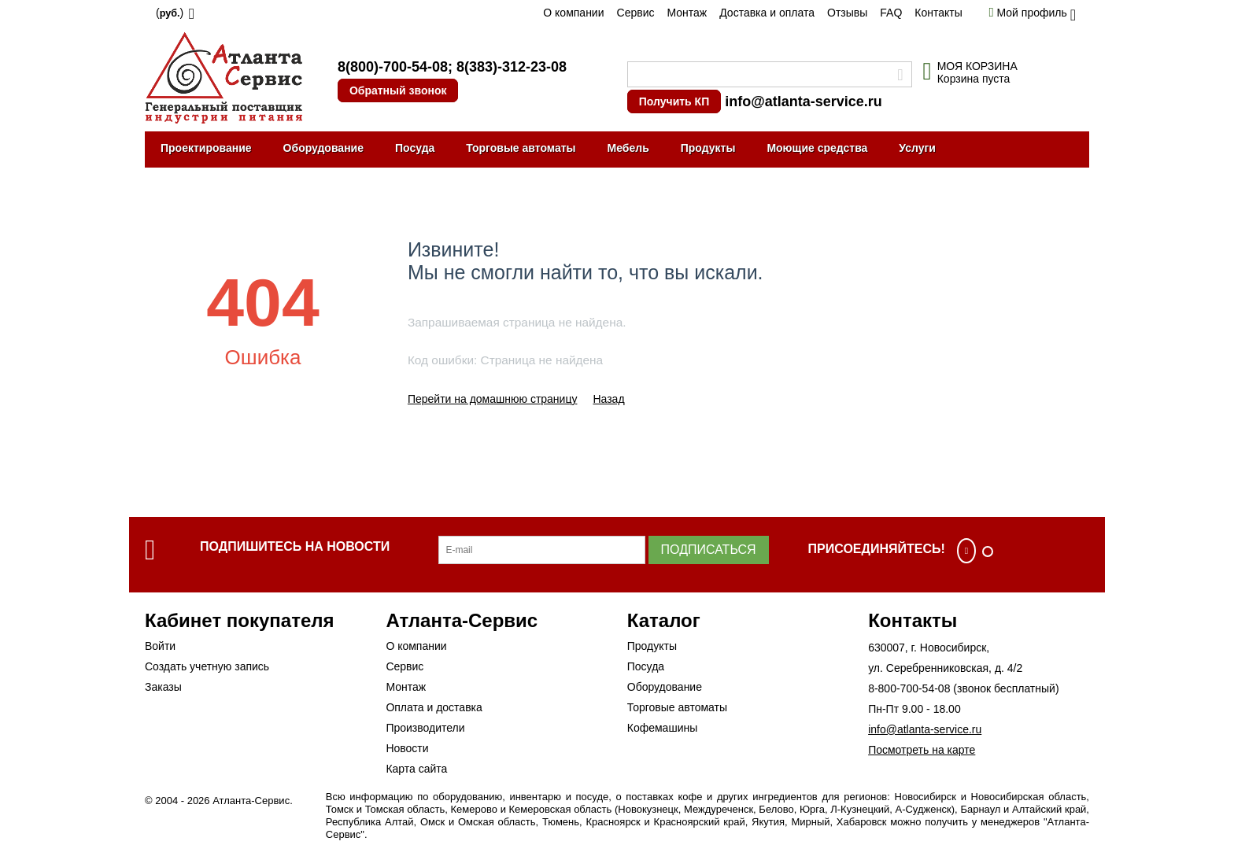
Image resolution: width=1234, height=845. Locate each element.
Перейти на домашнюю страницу (493, 399)
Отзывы (847, 12)
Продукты (708, 148)
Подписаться (708, 549)
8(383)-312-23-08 (511, 67)
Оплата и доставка (434, 707)
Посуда (414, 148)
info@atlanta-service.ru (803, 101)
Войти (160, 646)
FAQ (891, 12)
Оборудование (323, 148)
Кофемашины (662, 727)
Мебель (628, 148)
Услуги (917, 148)
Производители (425, 727)
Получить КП (674, 101)
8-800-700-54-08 (909, 688)
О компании (573, 12)
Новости (407, 748)
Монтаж (687, 12)
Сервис (636, 12)
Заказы (163, 687)
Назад (608, 399)
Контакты (938, 12)
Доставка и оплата (767, 12)
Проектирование (206, 148)
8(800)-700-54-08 (393, 67)
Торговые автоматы (520, 148)
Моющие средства (817, 148)
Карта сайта (416, 768)
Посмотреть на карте (921, 750)
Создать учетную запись (207, 666)
